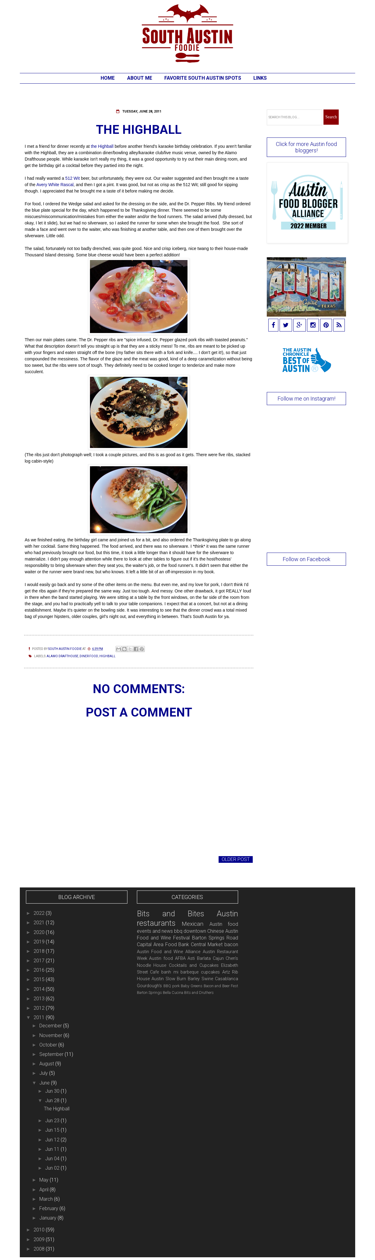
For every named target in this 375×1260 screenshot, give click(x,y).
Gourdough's (149, 985)
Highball (107, 656)
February (49, 1208)
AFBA (180, 958)
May (44, 1180)
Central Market (207, 944)
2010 (40, 1230)
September (52, 1054)
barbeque (189, 972)
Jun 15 (53, 1130)
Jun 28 (53, 1100)
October (48, 1045)
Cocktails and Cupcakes (194, 965)
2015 (40, 979)
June (45, 1083)
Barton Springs (149, 992)
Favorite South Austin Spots (202, 78)
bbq (178, 931)
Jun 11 (53, 1149)
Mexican (192, 923)
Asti (191, 958)
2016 (40, 970)
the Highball (103, 146)
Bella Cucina (173, 992)
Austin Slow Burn (169, 978)
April (44, 1189)
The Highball (57, 1109)
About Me (139, 78)
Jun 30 (53, 1091)
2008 (40, 1249)
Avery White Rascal (54, 184)
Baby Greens (191, 986)
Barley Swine (200, 978)
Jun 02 (53, 1168)
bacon (231, 944)
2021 (40, 922)
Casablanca (226, 978)
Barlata (204, 958)
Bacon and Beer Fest (221, 986)
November (51, 1035)
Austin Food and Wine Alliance (168, 951)
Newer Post (41, 859)
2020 (40, 932)
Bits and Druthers (199, 992)
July (44, 1073)
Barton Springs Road (215, 938)
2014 (40, 989)
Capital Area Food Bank (163, 944)
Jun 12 (53, 1140)
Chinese (215, 931)
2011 (40, 1017)
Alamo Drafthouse (62, 656)
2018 (40, 951)
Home (108, 78)
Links (260, 78)
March (46, 1199)
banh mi (169, 972)
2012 (40, 1008)
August (47, 1064)
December (51, 1026)
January (48, 1218)
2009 (40, 1239)
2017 (40, 960)
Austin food (161, 958)
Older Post (236, 859)
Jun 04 (53, 1158)
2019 (40, 942)
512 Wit (72, 178)
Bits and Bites (170, 913)
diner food (89, 656)
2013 (40, 998)
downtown (195, 931)
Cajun (218, 958)
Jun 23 (53, 1120)
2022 (40, 913)
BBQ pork (171, 986)
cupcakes (210, 972)
